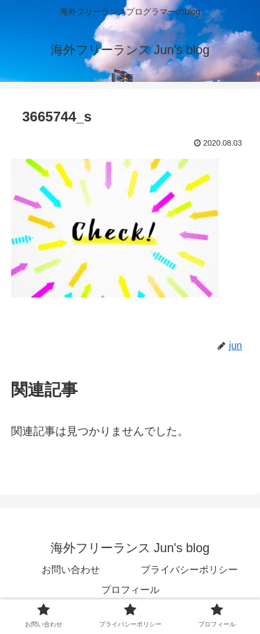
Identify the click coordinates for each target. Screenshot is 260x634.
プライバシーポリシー (189, 569)
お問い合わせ (71, 569)
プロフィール (130, 589)
